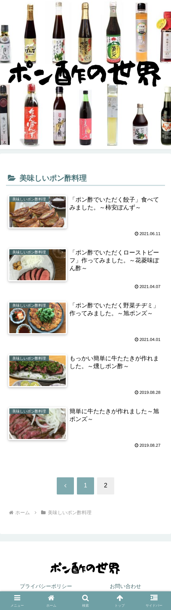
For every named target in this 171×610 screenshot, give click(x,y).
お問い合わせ (125, 586)
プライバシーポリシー (46, 586)
